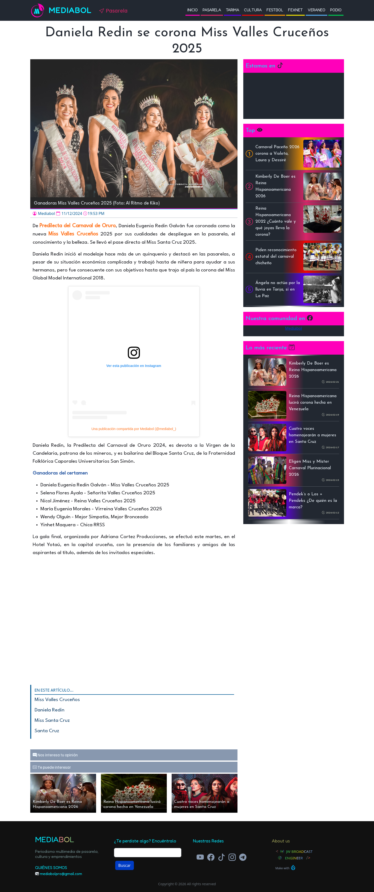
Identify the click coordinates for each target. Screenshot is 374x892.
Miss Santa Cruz (52, 720)
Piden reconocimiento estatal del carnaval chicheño (276, 256)
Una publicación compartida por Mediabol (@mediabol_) (134, 429)
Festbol (275, 9)
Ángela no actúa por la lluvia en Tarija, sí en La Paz (277, 289)
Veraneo (316, 9)
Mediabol (70, 10)
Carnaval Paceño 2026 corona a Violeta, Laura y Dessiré (277, 153)
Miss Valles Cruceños (57, 699)
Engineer (294, 857)
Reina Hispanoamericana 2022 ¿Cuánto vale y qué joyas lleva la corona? (275, 221)
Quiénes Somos (51, 867)
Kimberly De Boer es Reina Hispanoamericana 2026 (57, 804)
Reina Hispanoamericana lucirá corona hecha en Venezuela (131, 804)
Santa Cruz (47, 731)
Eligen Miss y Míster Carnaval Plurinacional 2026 (310, 468)
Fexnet (295, 9)
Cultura (253, 9)
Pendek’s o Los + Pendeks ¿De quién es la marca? (313, 501)
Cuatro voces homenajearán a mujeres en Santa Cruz (201, 804)
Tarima (232, 9)
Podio (336, 9)
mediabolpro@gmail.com (61, 873)
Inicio (192, 9)
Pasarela (212, 9)
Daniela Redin (49, 710)
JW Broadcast (299, 851)
